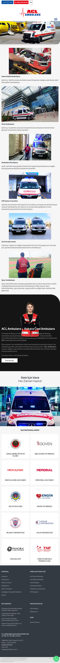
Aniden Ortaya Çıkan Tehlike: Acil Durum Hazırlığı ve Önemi (11, 624)
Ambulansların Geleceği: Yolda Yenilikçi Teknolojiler (11, 614)
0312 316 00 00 (22, 2)
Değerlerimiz (5, 586)
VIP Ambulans (34, 592)
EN (31, 2)
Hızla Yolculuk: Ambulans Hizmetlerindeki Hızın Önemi (10, 619)
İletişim (4, 595)
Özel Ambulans (34, 583)
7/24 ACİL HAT (7, 2)
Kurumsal (9, 360)
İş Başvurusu (34, 612)
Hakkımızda (5, 580)
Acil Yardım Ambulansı (36, 576)
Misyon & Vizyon (7, 583)
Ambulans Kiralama (36, 586)
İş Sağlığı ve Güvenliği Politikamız (12, 592)
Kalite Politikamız (7, 589)
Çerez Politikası (35, 622)
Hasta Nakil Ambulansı (36, 580)
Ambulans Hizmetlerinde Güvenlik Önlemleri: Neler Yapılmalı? (12, 609)
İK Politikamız (34, 609)
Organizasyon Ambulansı (37, 589)
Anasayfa (4, 576)
